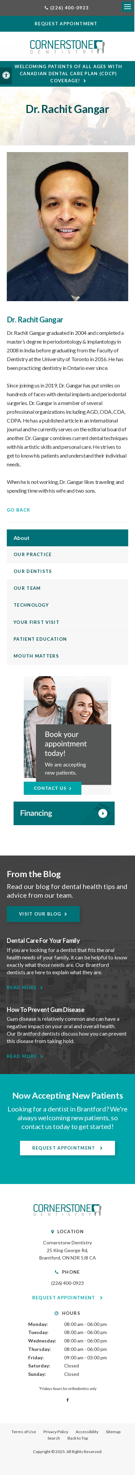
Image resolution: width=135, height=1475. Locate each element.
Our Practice (33, 554)
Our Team (27, 588)
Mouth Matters (36, 656)
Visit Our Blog (40, 914)
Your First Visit (36, 622)
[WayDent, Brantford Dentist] (67, 813)
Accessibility (87, 1431)
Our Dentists (33, 571)
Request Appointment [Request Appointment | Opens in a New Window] (64, 1148)
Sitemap (113, 1431)
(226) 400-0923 (67, 1283)
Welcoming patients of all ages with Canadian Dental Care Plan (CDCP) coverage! (68, 73)
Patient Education (40, 639)
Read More (22, 987)
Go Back (18, 510)
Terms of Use (24, 1431)
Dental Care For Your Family (43, 940)
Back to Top (78, 1438)
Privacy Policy (55, 1431)
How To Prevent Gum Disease (45, 1009)
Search (53, 1438)
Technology (31, 605)
